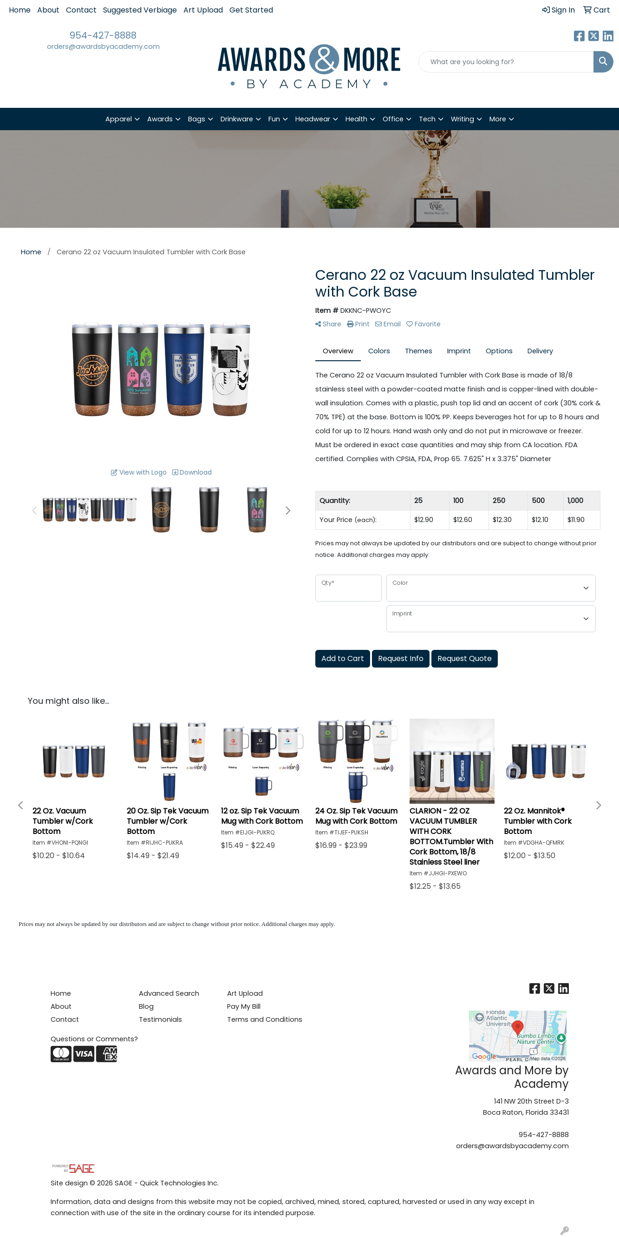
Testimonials (160, 1019)
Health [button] (356, 119)
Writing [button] (462, 119)
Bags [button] (196, 119)
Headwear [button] (312, 119)
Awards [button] (160, 119)
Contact (81, 10)
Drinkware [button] (237, 119)
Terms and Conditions (264, 1019)
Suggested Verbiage (140, 10)
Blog (146, 1006)
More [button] (497, 119)
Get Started (251, 10)
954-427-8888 (103, 35)
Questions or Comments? (94, 1039)
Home (20, 10)
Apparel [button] (118, 119)
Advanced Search (169, 993)
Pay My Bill (244, 1006)
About (48, 10)
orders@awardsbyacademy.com (103, 46)
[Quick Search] (506, 62)
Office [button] (393, 119)
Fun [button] (274, 119)
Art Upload (203, 10)
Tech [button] (427, 119)
